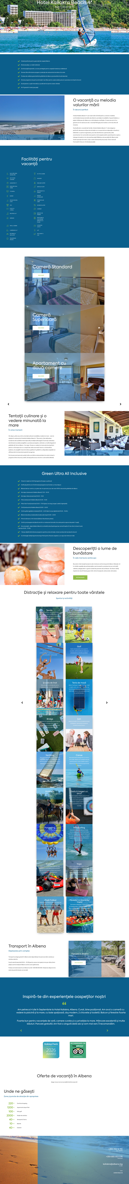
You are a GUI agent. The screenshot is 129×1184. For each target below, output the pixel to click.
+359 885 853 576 (114, 1124)
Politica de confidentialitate (40, 1177)
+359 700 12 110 (115, 1118)
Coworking (102, 1164)
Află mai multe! (85, 537)
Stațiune (27, 1164)
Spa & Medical (51, 1164)
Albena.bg (35, 1164)
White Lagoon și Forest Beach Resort (85, 1164)
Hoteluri (42, 1164)
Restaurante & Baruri (64, 1164)
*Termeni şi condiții (55, 1177)
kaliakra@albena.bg (113, 1130)
